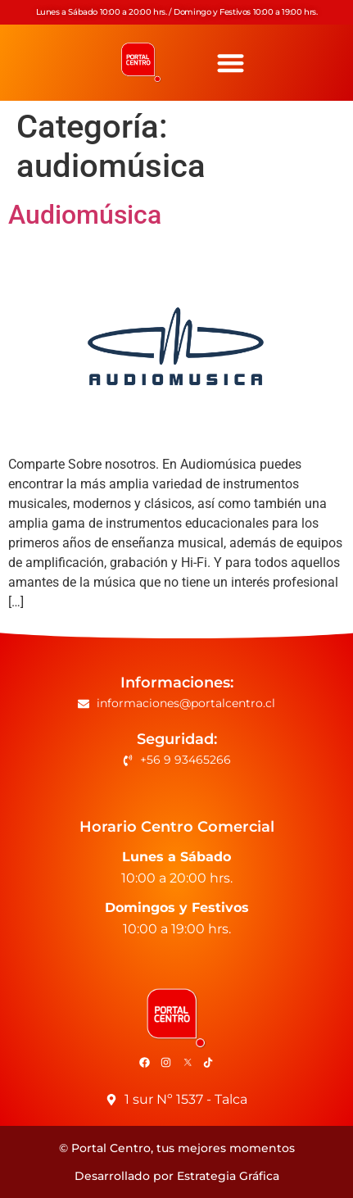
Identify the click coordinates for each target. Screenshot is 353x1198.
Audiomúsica (84, 214)
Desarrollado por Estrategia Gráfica (177, 1176)
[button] (230, 62)
